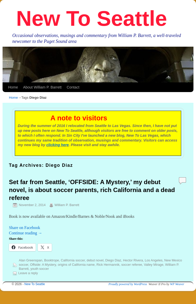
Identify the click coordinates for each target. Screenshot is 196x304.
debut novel (95, 260)
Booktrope (51, 260)
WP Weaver (177, 284)
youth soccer (39, 269)
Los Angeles (153, 260)
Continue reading (25, 233)
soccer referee (131, 265)
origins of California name (76, 265)
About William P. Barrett (42, 87)
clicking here (57, 145)
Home (13, 87)
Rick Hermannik (107, 265)
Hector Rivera (133, 260)
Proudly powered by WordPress (127, 284)
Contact (73, 87)
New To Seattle (91, 18)
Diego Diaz (113, 260)
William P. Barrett (66, 205)
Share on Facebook (24, 227)
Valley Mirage (153, 265)
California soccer (73, 260)
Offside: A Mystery (43, 265)
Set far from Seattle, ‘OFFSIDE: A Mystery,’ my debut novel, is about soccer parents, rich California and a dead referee (92, 190)
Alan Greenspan (30, 260)
